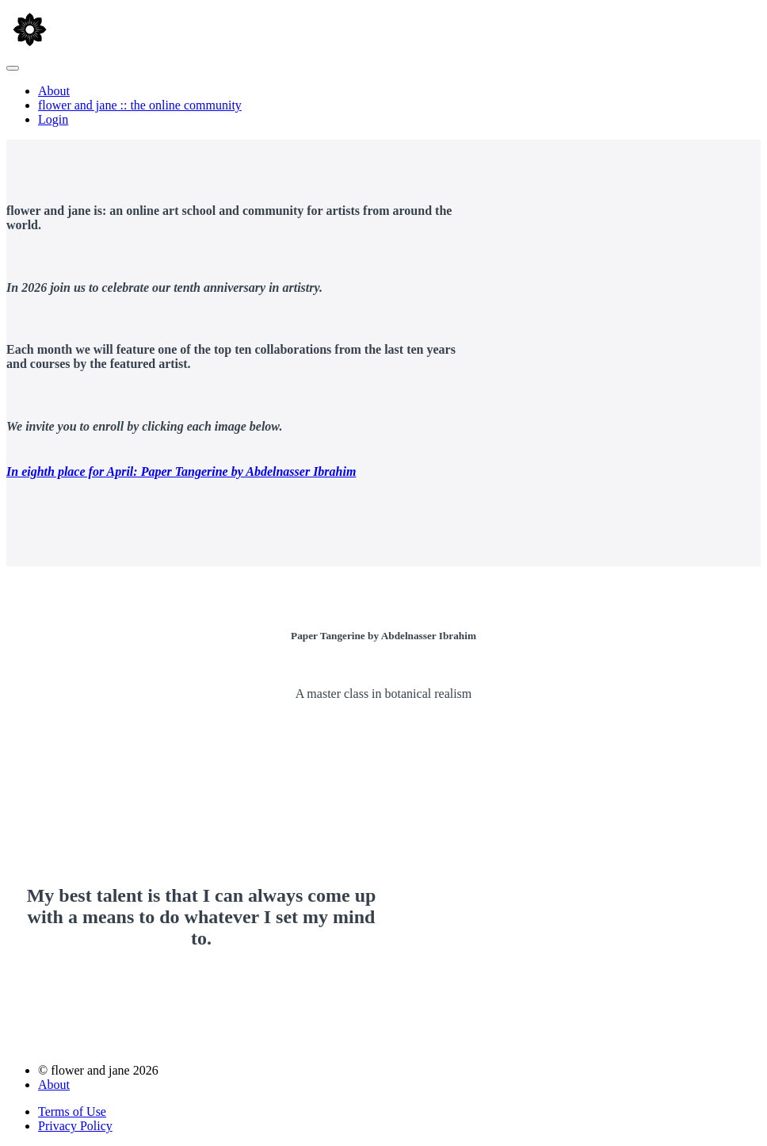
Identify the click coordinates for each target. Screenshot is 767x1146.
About (54, 91)
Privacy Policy (75, 1126)
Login (53, 119)
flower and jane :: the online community (140, 105)
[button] (12, 68)
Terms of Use (72, 1111)
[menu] (383, 105)
